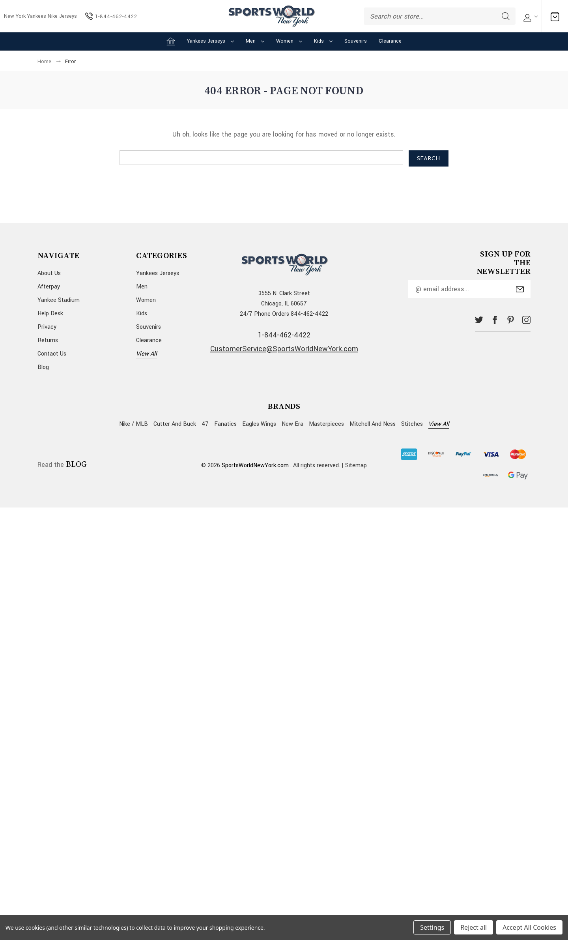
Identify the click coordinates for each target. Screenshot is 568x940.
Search (506, 16)
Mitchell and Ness (372, 424)
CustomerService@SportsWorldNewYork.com (284, 349)
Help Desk (50, 313)
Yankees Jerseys (210, 41)
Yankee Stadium (58, 300)
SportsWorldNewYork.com (255, 465)
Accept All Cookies (529, 927)
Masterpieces (326, 424)
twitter (479, 320)
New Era (292, 424)
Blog (43, 367)
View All (146, 354)
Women (289, 41)
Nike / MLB (133, 424)
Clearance (390, 41)
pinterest (510, 320)
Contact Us (51, 354)
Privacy (46, 327)
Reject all (473, 927)
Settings (432, 927)
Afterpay (48, 287)
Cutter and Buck (174, 424)
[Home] (171, 41)
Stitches (412, 424)
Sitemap (356, 465)
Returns (47, 340)
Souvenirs (355, 41)
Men (255, 41)
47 (205, 424)
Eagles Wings (259, 424)
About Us (49, 273)
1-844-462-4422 (284, 335)
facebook (495, 320)
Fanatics (225, 424)
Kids (323, 41)
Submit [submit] (520, 289)
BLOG (76, 465)
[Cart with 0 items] (555, 16)
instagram (526, 320)
